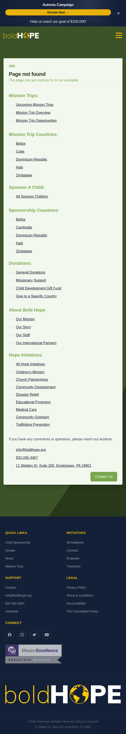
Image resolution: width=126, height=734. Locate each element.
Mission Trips (14, 566)
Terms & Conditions (80, 595)
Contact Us (104, 477)
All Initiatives (75, 542)
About (9, 558)
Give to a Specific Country (36, 296)
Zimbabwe (24, 175)
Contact (10, 587)
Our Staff (23, 335)
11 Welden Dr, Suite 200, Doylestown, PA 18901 (53, 465)
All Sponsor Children (32, 196)
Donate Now (58, 12)
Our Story (23, 327)
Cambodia (24, 227)
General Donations (30, 272)
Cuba (20, 151)
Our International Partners (36, 343)
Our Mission (25, 319)
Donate (10, 550)
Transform (74, 566)
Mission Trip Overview (33, 113)
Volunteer (11, 611)
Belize (21, 143)
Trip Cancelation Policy (82, 611)
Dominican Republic (31, 159)
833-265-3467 (27, 458)
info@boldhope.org (31, 450)
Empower (73, 558)
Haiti (19, 167)
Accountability (76, 603)
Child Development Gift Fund (38, 288)
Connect (72, 550)
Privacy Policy (76, 587)
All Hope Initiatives (30, 364)
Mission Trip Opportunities (36, 120)
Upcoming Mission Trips (34, 105)
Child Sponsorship (17, 542)
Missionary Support (31, 280)
